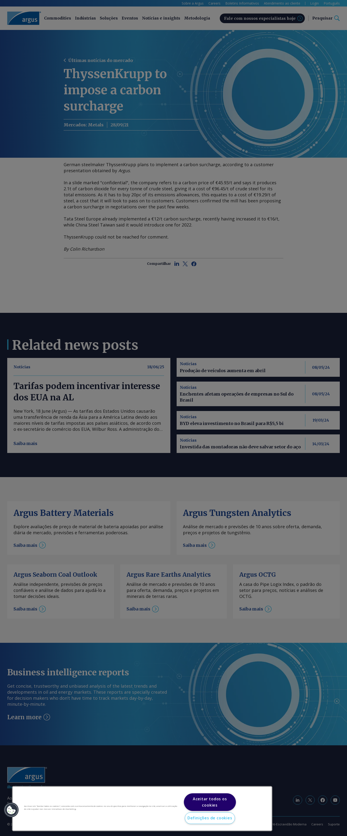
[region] (142, 808)
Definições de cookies (209, 818)
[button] (11, 810)
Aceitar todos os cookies (210, 802)
